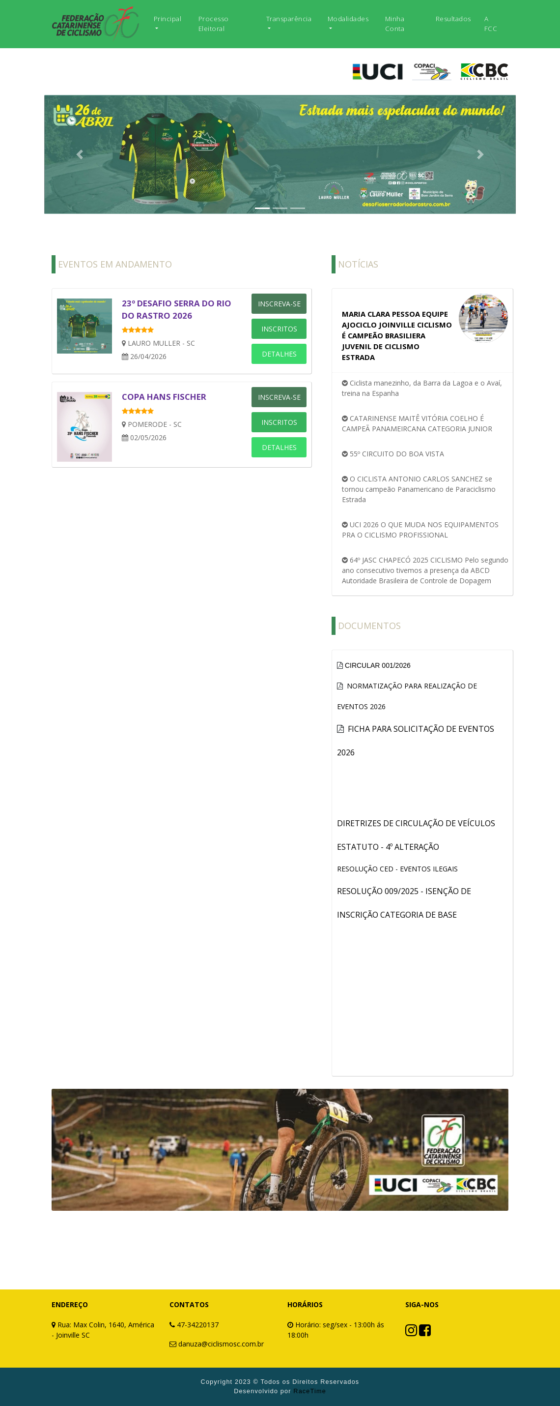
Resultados (453, 18)
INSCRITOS (279, 328)
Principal (168, 18)
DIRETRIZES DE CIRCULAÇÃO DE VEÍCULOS (416, 823)
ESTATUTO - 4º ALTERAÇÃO (388, 846)
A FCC (491, 23)
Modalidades (348, 18)
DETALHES (279, 354)
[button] (79, 154)
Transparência (289, 18)
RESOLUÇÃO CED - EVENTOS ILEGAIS (397, 868)
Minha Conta (395, 23)
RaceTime (309, 1391)
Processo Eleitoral (213, 23)
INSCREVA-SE (279, 303)
